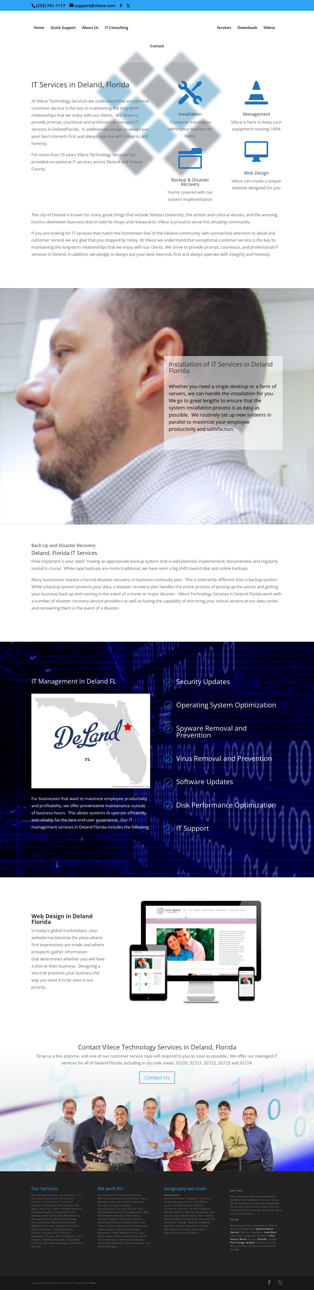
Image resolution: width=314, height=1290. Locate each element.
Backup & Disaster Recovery (190, 182)
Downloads (247, 28)
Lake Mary (270, 1232)
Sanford (250, 1242)
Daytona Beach (264, 1228)
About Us (90, 28)
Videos (269, 28)
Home (39, 28)
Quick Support (63, 28)
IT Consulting (116, 28)
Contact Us (157, 1077)
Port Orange (237, 1242)
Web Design (256, 173)
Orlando (262, 1239)
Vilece (92, 1283)
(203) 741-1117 (50, 5)
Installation (190, 114)
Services (224, 28)
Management (256, 114)
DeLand (234, 1232)
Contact (157, 46)
